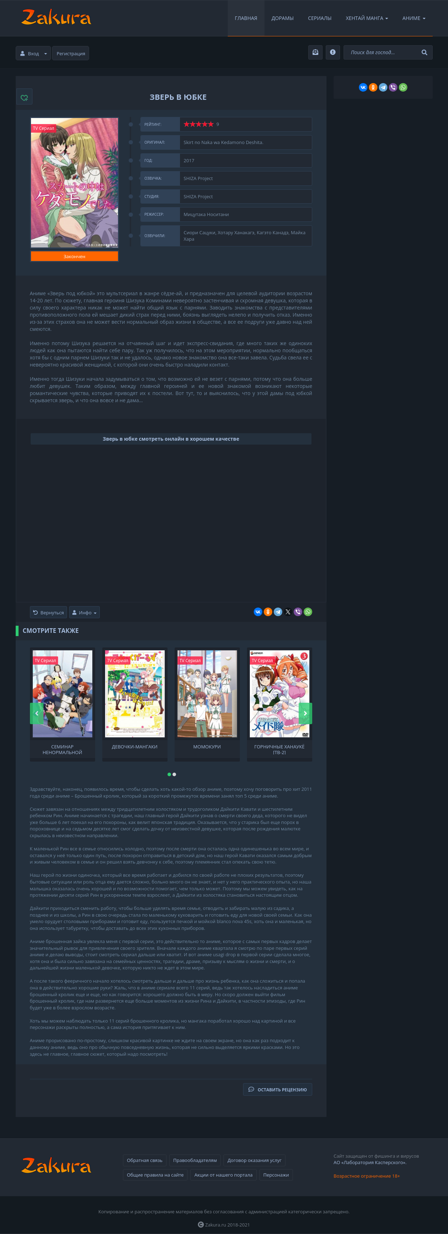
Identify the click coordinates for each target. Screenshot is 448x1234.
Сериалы (319, 18)
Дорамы (283, 18)
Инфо (84, 612)
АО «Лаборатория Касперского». (370, 1162)
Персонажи (276, 1175)
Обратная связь (145, 1160)
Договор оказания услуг (254, 1160)
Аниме (413, 18)
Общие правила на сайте (155, 1175)
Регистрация (71, 53)
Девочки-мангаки (135, 747)
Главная (246, 18)
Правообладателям (195, 1160)
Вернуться (48, 612)
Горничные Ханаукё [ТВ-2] (279, 749)
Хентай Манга (367, 18)
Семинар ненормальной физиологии (62, 749)
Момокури (207, 747)
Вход (33, 53)
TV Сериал (44, 128)
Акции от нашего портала (223, 1175)
